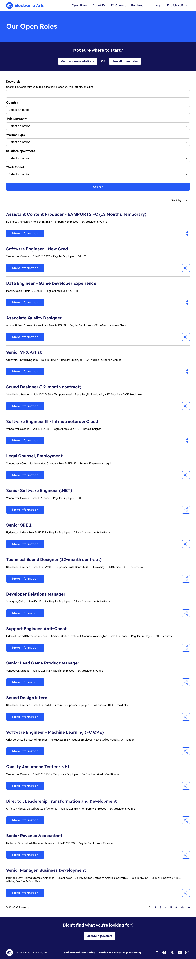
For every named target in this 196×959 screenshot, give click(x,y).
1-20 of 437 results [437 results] (17, 907)
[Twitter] (172, 952)
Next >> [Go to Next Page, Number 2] (185, 907)
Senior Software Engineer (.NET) (39, 490)
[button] (186, 233)
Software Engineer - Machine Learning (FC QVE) (55, 732)
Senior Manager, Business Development (46, 870)
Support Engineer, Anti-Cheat (36, 628)
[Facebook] (164, 952)
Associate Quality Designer (34, 318)
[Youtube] (180, 952)
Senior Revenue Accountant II (36, 835)
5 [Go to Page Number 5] (171, 907)
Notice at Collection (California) (120, 952)
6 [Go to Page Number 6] (176, 907)
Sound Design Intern (26, 697)
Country (12, 103)
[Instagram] (187, 952)
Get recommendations (77, 61)
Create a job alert (99, 936)
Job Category (16, 119)
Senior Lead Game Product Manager (42, 663)
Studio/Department (20, 151)
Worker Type (15, 135)
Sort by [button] (176, 200)
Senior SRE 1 (19, 525)
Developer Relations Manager (35, 594)
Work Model (15, 167)
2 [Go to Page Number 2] (155, 907)
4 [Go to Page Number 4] (166, 907)
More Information (25, 233)
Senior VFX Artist (24, 352)
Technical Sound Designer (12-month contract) (54, 559)
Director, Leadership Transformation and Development (61, 801)
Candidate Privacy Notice (78, 952)
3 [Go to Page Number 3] (160, 907)
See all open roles (125, 61)
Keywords (13, 82)
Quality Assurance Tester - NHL (38, 766)
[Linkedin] (157, 952)
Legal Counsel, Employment (34, 456)
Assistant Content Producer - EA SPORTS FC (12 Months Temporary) (76, 214)
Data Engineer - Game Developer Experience (51, 283)
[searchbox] (27, 110)
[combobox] (98, 94)
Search (98, 187)
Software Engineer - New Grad (37, 249)
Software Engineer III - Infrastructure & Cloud (52, 421)
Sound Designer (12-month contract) (43, 387)
